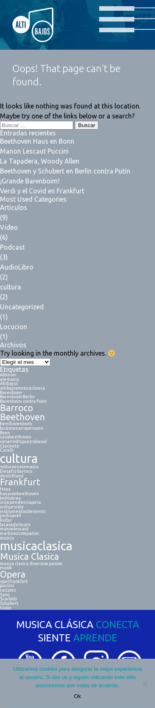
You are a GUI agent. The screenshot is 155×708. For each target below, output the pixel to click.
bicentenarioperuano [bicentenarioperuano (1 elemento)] (21, 428)
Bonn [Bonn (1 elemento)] (5, 433)
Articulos (13, 207)
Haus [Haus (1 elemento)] (5, 489)
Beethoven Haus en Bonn (37, 141)
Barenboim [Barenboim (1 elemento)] (11, 392)
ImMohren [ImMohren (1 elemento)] (10, 498)
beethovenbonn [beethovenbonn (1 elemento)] (16, 423)
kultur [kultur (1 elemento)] (6, 520)
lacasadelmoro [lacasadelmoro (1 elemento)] (15, 525)
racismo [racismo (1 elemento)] (8, 590)
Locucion (13, 326)
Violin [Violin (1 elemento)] (6, 608)
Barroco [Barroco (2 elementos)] (16, 408)
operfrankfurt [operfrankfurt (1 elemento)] (14, 581)
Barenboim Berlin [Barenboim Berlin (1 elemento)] (17, 397)
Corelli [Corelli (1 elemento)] (7, 450)
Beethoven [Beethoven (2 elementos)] (22, 417)
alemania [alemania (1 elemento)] (9, 379)
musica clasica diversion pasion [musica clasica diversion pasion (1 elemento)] (31, 563)
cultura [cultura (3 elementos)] (19, 459)
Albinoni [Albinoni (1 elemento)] (8, 375)
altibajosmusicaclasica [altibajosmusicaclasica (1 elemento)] (22, 388)
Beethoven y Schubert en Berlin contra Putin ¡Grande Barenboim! (65, 176)
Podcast (12, 247)
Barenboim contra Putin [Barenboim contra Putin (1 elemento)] (23, 401)
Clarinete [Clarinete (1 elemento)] (9, 446)
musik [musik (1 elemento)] (6, 568)
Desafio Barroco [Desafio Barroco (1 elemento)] (16, 471)
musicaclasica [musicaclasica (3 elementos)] (36, 546)
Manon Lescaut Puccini (34, 151)
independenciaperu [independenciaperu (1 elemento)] (20, 502)
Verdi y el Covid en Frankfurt (42, 191)
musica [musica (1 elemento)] (7, 538)
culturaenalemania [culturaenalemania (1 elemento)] (19, 467)
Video (9, 227)
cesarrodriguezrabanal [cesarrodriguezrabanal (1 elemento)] (23, 441)
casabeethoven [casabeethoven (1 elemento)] (15, 437)
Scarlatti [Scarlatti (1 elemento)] (8, 599)
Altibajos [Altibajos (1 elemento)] (9, 383)
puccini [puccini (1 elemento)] (7, 585)
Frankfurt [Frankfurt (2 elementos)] (20, 482)
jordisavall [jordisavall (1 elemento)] (10, 515)
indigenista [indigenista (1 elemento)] (12, 507)
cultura (10, 287)
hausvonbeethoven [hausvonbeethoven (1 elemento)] (19, 493)
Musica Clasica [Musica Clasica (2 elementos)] (29, 556)
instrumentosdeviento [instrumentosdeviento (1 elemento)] (22, 511)
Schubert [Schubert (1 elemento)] (9, 603)
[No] (145, 683)
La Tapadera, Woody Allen (39, 161)
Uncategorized (22, 307)
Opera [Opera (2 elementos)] (13, 574)
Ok (77, 696)
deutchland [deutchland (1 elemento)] (12, 476)
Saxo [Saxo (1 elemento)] (5, 594)
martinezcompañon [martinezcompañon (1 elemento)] (19, 533)
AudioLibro (16, 267)
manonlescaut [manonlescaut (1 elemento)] (14, 529)
